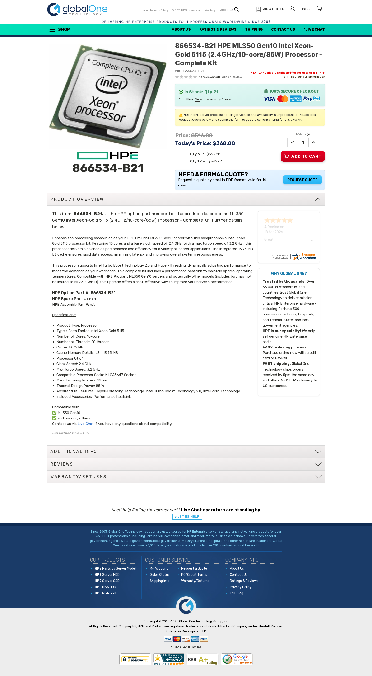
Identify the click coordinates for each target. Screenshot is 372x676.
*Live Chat (314, 29)
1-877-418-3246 (186, 647)
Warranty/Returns (195, 581)
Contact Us (283, 29)
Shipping (254, 29)
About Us (181, 29)
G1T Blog (236, 593)
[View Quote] (269, 9)
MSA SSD (105, 593)
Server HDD (107, 575)
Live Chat (86, 424)
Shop (59, 29)
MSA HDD (105, 587)
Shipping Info (160, 581)
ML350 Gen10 (69, 413)
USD (305, 9)
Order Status (160, 575)
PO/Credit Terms (194, 575)
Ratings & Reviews (218, 29)
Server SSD (107, 581)
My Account (159, 569)
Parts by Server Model (115, 569)
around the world (246, 545)
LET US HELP (188, 517)
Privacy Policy (240, 587)
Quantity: (303, 134)
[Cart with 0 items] (319, 9)
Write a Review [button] (232, 77)
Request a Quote (194, 569)
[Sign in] (292, 9)
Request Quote (302, 180)
